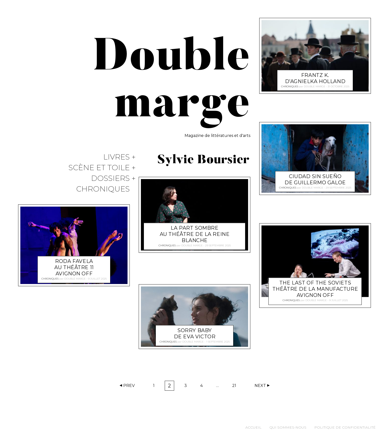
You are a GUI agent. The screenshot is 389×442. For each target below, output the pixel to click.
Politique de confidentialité (345, 427)
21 (235, 386)
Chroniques (103, 189)
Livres (116, 157)
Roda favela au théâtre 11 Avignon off (74, 267)
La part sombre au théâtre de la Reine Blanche (195, 234)
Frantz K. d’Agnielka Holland (315, 78)
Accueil (253, 427)
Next (260, 385)
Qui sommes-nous (287, 427)
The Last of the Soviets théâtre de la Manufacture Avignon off (315, 289)
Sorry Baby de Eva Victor (195, 333)
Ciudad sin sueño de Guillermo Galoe (315, 179)
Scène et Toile (99, 167)
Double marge (75, 279)
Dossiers (110, 178)
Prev (129, 385)
